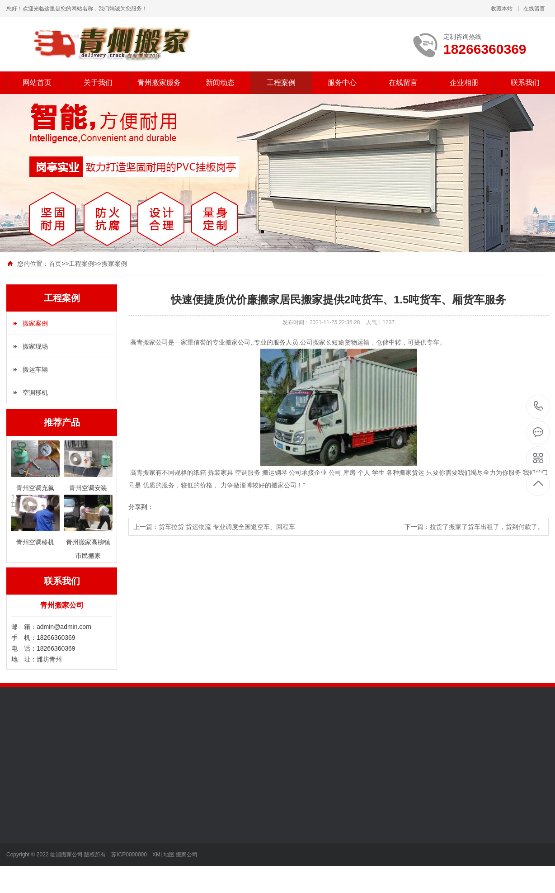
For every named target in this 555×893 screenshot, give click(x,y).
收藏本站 (502, 8)
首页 (55, 263)
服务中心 (342, 82)
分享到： (141, 506)
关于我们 (98, 82)
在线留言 (534, 8)
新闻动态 (220, 82)
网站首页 (37, 82)
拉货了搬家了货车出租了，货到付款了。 (487, 526)
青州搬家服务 (159, 82)
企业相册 (464, 82)
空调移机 (35, 392)
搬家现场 (35, 346)
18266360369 (538, 406)
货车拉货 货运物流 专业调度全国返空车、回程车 (227, 526)
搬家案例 (114, 263)
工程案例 (281, 82)
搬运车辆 (35, 369)
